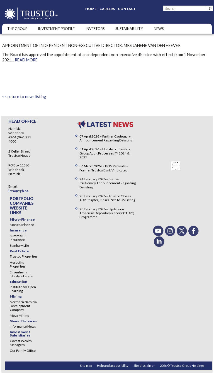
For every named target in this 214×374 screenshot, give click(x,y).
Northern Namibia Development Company (23, 306)
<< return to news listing (24, 96)
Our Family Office (23, 350)
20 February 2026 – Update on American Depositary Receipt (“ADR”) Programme (106, 213)
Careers (107, 9)
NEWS (159, 28)
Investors (95, 28)
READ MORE (26, 60)
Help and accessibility (112, 365)
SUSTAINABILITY (129, 28)
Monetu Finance (22, 225)
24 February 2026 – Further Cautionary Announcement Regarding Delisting (107, 183)
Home (90, 9)
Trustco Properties (24, 256)
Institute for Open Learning (23, 289)
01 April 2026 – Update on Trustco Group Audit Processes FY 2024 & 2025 (104, 153)
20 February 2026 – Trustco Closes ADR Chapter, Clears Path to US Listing (107, 198)
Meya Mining (19, 315)
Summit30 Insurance (17, 238)
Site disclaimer (144, 365)
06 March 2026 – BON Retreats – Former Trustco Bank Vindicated (103, 168)
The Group (17, 28)
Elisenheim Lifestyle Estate (21, 274)
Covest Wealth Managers (21, 343)
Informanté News (23, 326)
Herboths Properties (18, 264)
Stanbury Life (19, 245)
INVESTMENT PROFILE (56, 28)
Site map (86, 365)
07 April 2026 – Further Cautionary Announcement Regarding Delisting (105, 138)
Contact (127, 9)
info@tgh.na (18, 191)
